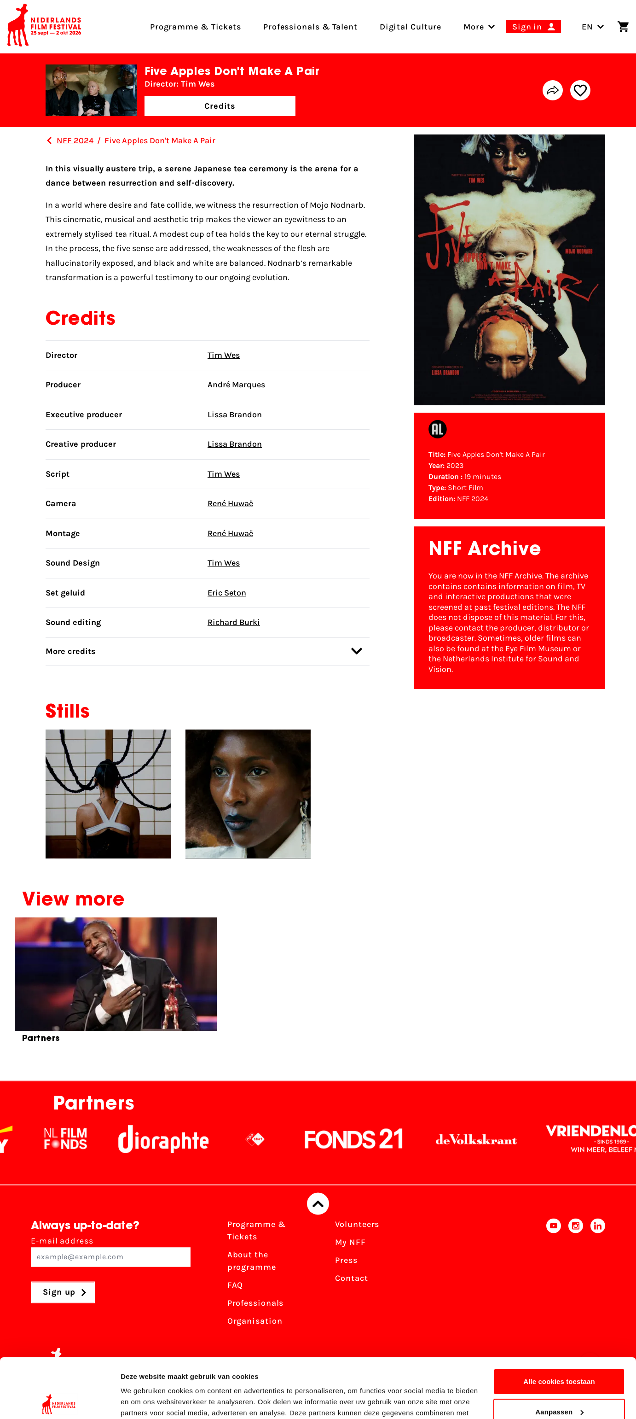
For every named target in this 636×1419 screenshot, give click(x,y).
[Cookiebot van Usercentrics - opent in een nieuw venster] (59, 1401)
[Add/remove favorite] (580, 90)
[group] (116, 984)
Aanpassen (559, 1352)
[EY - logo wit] (16, 1139)
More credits (204, 651)
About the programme (251, 1261)
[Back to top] (318, 1204)
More (473, 27)
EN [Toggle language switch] (593, 27)
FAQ (235, 1285)
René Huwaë (230, 503)
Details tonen (142, 1401)
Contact (351, 1278)
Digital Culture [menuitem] (411, 27)
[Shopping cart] (623, 26)
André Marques (236, 385)
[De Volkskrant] (493, 1139)
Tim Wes (224, 355)
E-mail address (111, 1251)
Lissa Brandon (235, 414)
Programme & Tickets (256, 1231)
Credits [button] (220, 106)
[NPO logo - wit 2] (272, 1139)
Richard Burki (234, 622)
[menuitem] (473, 27)
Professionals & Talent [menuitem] (310, 27)
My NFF (350, 1243)
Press (346, 1260)
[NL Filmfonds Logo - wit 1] (82, 1139)
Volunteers (357, 1225)
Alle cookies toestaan (559, 1322)
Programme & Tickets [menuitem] (195, 27)
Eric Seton (227, 593)
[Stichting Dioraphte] (181, 1139)
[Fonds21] (371, 1139)
